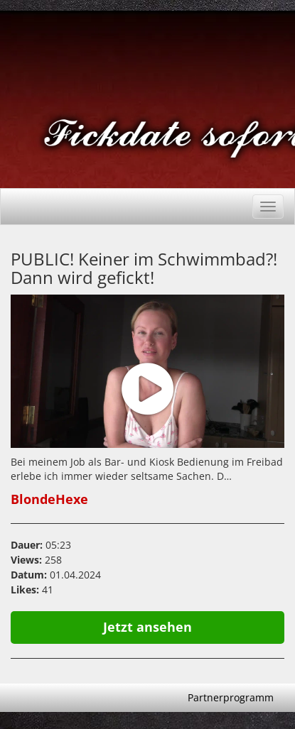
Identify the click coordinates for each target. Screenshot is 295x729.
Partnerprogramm (231, 697)
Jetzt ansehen (147, 626)
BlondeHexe (49, 499)
